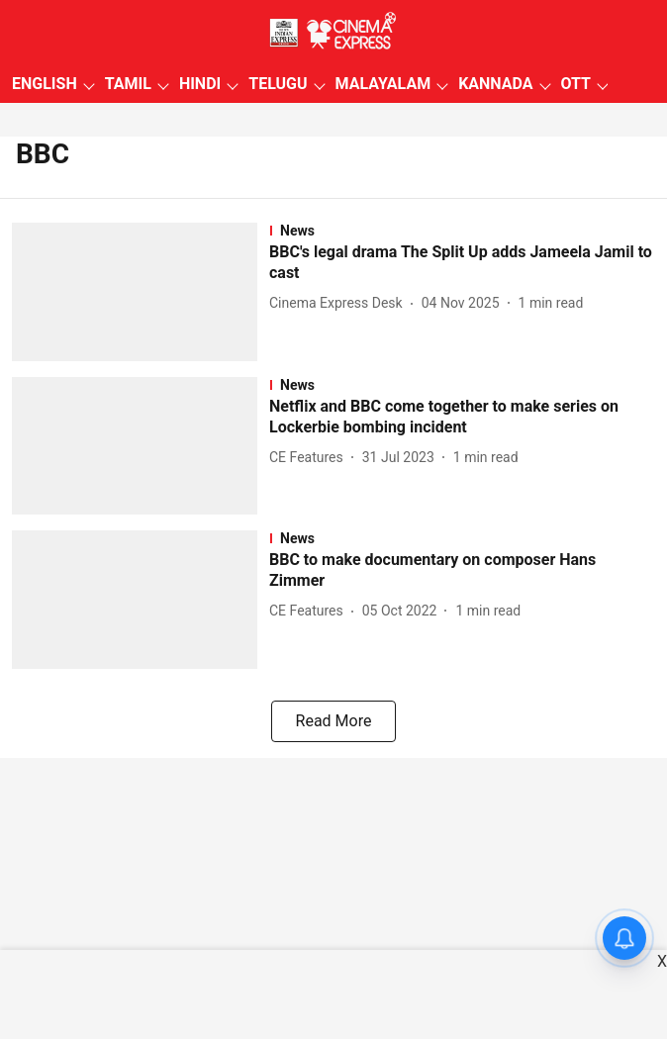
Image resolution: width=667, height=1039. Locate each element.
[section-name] (462, 230)
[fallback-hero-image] (140, 292)
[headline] (462, 263)
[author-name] (340, 303)
